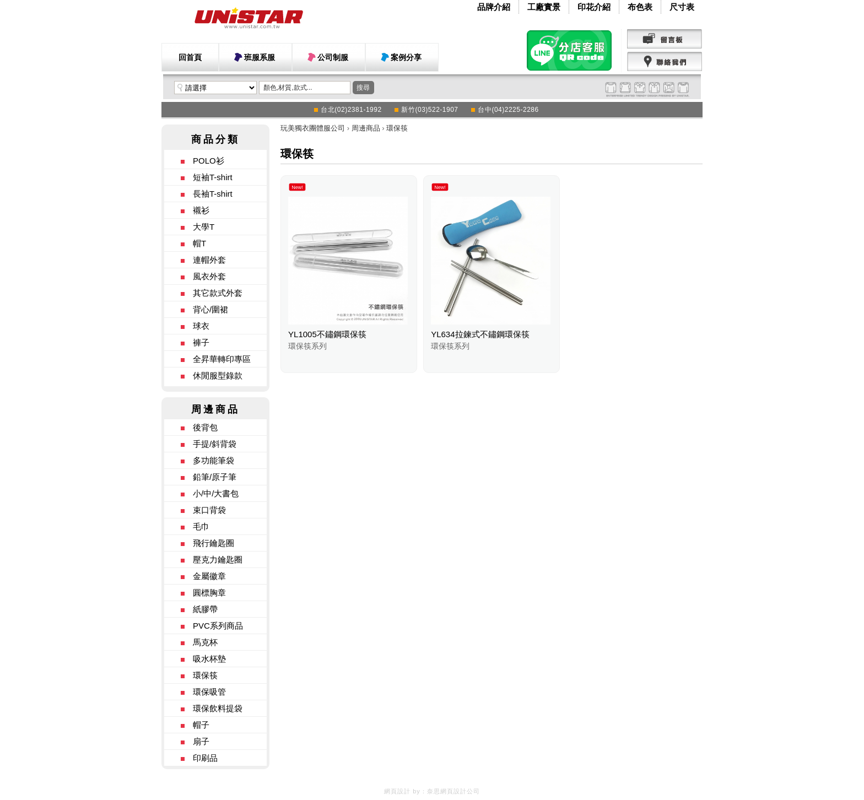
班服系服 (259, 57)
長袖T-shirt (213, 193)
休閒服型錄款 (217, 375)
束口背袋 (209, 510)
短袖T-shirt (213, 177)
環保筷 (205, 675)
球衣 (201, 326)
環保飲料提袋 (217, 708)
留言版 (665, 39)
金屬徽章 (209, 576)
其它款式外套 (217, 293)
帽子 (201, 724)
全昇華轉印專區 (222, 359)
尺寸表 (681, 7)
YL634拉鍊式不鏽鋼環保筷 (480, 334)
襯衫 (201, 210)
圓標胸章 (209, 592)
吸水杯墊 (209, 658)
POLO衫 (208, 160)
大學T (203, 226)
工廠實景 (543, 7)
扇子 (201, 741)
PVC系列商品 (218, 625)
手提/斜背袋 (214, 443)
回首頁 (190, 57)
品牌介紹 (493, 7)
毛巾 (201, 526)
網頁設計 (397, 791)
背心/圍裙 (210, 309)
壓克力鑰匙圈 (217, 559)
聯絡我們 (665, 62)
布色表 (640, 7)
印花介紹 (594, 7)
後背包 (205, 427)
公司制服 (332, 57)
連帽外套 (209, 259)
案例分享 (406, 57)
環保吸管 (209, 691)
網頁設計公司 (460, 791)
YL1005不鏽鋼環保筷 (327, 334)
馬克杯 (205, 642)
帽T (199, 243)
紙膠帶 (205, 609)
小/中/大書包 (216, 493)
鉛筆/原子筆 (214, 477)
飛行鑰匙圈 (213, 543)
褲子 (201, 342)
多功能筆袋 (213, 460)
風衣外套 (209, 276)
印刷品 (205, 758)
